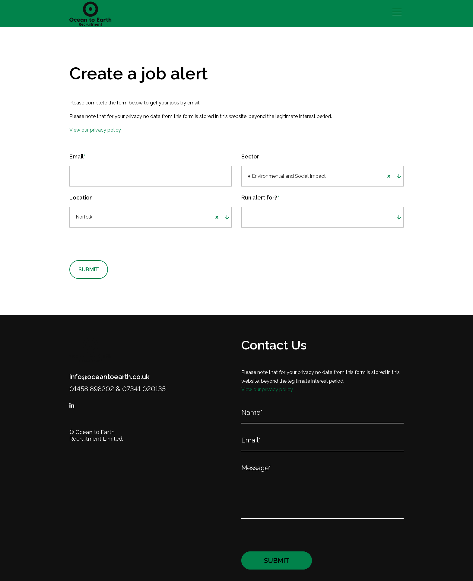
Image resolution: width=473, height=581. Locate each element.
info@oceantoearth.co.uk (109, 378)
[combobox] (354, 176)
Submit (88, 270)
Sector (250, 156)
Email (77, 156)
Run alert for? (260, 198)
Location (81, 198)
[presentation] (108, 245)
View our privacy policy (95, 130)
